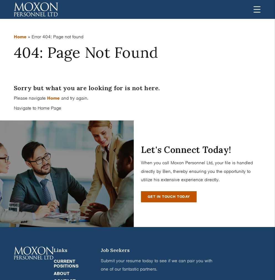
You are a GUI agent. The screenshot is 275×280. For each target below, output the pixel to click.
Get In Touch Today (169, 196)
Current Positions (66, 263)
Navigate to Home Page (37, 108)
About (62, 273)
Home (20, 37)
